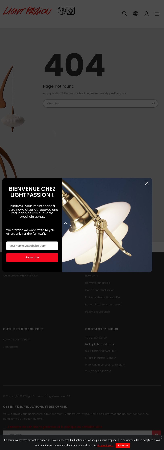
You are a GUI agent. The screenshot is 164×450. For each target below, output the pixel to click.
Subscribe (34, 256)
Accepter (123, 445)
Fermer (157, 182)
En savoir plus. (105, 445)
